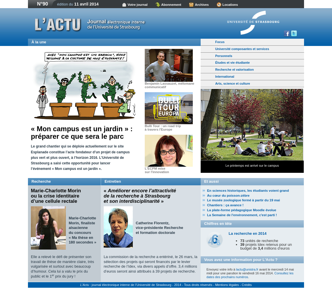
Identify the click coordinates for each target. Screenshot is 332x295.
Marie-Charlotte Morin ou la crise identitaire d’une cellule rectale (56, 196)
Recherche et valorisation (234, 69)
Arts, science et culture (232, 83)
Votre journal (138, 4)
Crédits (247, 285)
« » (140, 196)
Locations (230, 4)
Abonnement (171, 4)
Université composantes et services (242, 49)
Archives (202, 4)
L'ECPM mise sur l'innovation (157, 170)
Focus (220, 42)
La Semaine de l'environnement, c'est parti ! (242, 215)
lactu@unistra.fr (247, 269)
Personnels (223, 56)
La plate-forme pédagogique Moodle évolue (241, 210)
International (224, 76)
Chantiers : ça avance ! (225, 205)
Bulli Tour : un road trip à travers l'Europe (163, 127)
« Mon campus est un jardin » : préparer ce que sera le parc (82, 132)
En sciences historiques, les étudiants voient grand (248, 190)
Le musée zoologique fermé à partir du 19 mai (243, 200)
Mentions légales (227, 285)
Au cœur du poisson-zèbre (228, 195)
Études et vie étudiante (232, 62)
